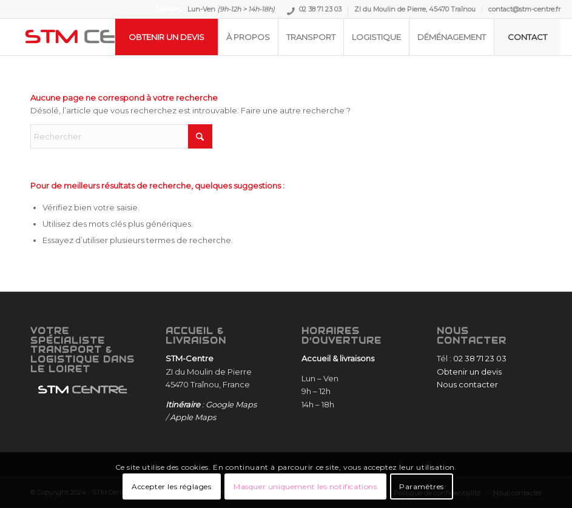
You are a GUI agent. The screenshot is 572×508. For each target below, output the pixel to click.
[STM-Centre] (102, 37)
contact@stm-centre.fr (524, 9)
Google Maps (231, 404)
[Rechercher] (121, 136)
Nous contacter (467, 384)
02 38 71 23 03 (320, 10)
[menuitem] (314, 11)
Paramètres (421, 486)
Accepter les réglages (172, 486)
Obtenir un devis (469, 371)
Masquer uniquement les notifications (305, 486)
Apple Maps (193, 417)
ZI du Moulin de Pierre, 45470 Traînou (415, 9)
